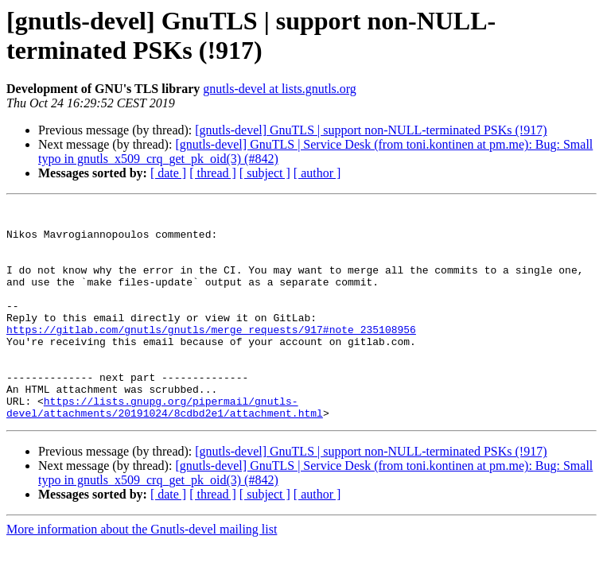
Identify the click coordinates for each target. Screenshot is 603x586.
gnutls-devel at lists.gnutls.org (279, 88)
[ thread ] (212, 173)
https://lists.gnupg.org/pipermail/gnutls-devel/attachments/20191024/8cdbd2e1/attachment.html (164, 448)
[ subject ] (264, 173)
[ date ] (168, 173)
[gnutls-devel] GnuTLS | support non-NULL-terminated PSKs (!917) (371, 130)
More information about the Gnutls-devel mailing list (141, 572)
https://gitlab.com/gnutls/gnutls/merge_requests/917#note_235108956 (211, 355)
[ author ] (317, 173)
